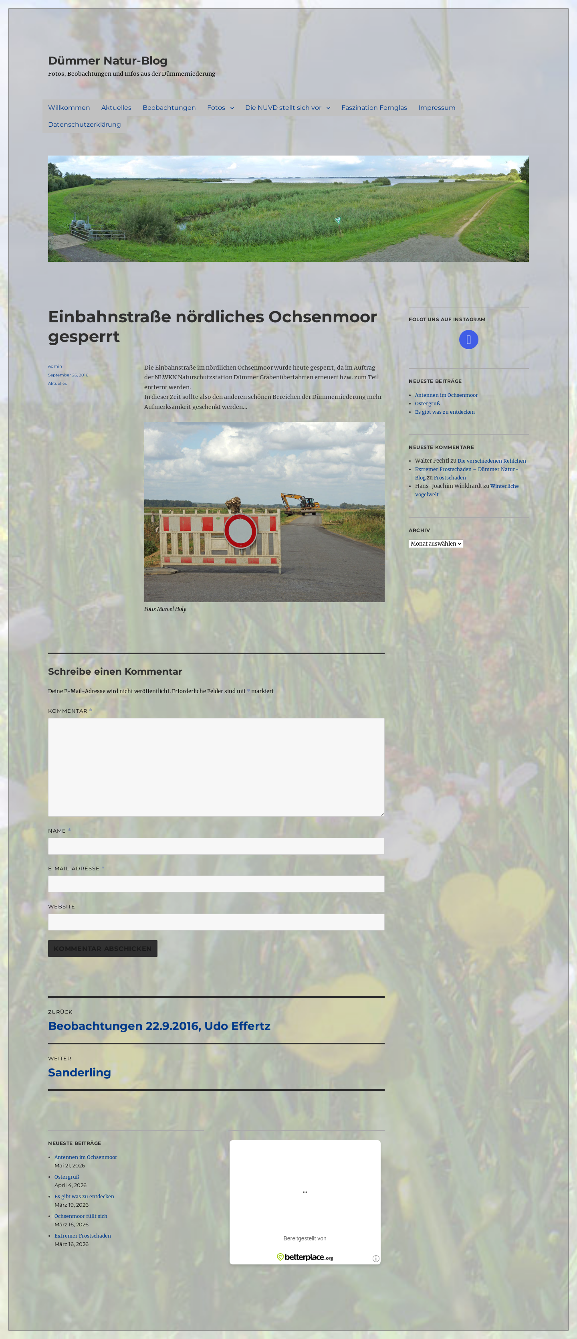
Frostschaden (450, 478)
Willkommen (69, 107)
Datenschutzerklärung (84, 124)
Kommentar (70, 711)
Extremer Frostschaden (82, 1236)
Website (61, 906)
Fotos (216, 107)
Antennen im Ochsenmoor (85, 1157)
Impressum (437, 107)
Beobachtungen (169, 107)
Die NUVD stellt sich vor (283, 107)
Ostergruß (66, 1177)
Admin (55, 366)
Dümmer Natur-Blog (108, 60)
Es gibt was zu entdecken (84, 1196)
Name (59, 830)
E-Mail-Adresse (76, 868)
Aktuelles (116, 107)
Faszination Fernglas (374, 107)
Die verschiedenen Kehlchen (492, 461)
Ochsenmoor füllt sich (80, 1216)
